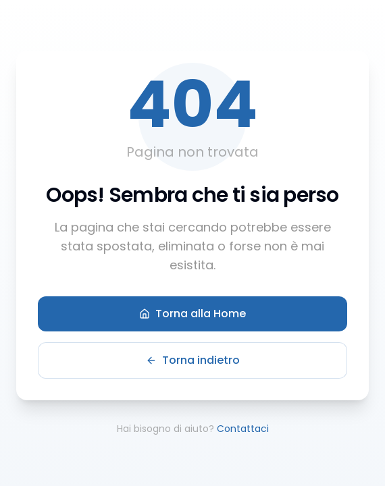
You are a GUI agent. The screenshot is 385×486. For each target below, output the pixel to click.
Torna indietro (193, 360)
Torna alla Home (192, 313)
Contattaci (243, 428)
